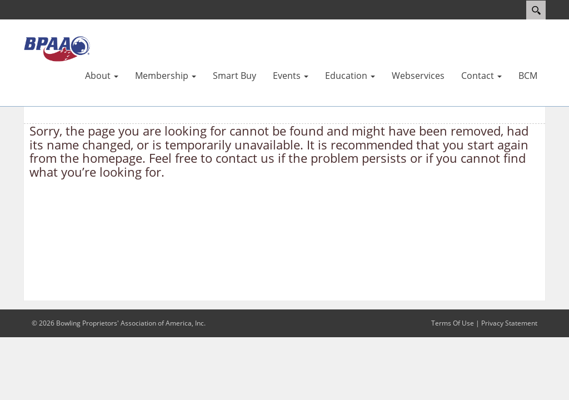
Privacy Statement (509, 323)
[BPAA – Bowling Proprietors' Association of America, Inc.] (56, 48)
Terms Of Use (452, 323)
